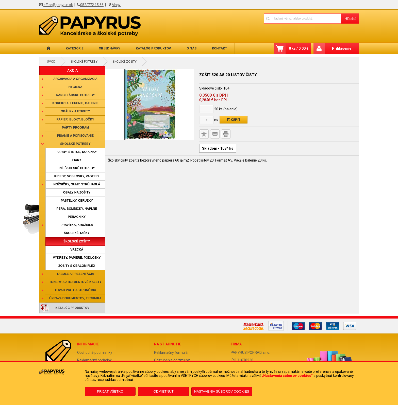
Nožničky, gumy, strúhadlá (76, 184)
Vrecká (76, 249)
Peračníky (77, 217)
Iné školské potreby (77, 168)
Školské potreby (84, 61)
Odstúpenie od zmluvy (172, 360)
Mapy (116, 5)
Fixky (76, 160)
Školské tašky (77, 233)
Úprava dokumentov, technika (75, 298)
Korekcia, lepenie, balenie (75, 103)
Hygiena (75, 87)
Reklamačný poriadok (94, 360)
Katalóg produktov (153, 48)
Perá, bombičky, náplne (76, 208)
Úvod (51, 61)
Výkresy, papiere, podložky (77, 257)
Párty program (75, 127)
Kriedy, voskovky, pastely (76, 176)
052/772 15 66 (92, 5)
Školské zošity (125, 61)
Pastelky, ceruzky (77, 200)
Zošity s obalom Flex (76, 266)
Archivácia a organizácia (75, 79)
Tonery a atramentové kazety (75, 282)
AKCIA (72, 70)
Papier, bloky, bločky (75, 119)
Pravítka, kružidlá (76, 225)
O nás (191, 48)
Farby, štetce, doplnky (77, 152)
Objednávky (109, 48)
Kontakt (219, 48)
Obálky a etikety (75, 111)
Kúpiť (233, 119)
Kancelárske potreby (75, 95)
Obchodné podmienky (94, 352)
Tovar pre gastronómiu (75, 290)
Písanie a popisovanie (75, 135)
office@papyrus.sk (58, 5)
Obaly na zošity (77, 192)
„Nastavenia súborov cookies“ (287, 376)
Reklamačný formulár (171, 352)
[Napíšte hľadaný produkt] (302, 18)
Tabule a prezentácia (75, 274)
